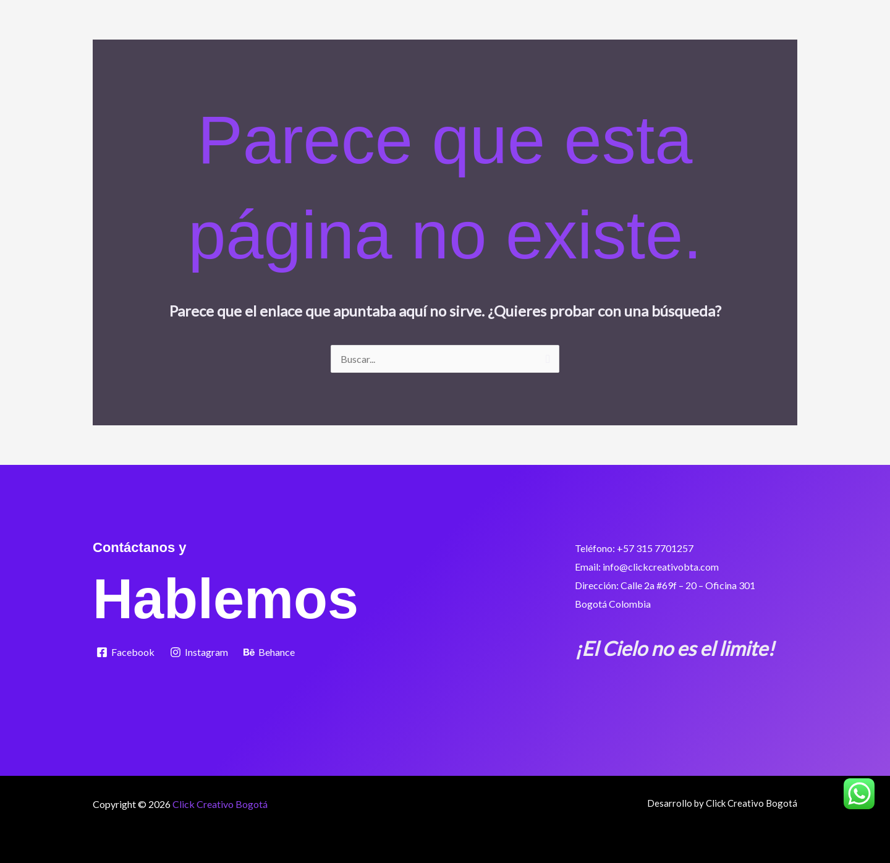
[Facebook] (126, 652)
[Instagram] (199, 652)
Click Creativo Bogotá (220, 804)
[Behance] (269, 652)
